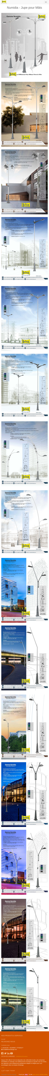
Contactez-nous (5, 1045)
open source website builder (40, 1074)
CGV (3, 1067)
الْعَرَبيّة (3, 1070)
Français (12, 1070)
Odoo (26, 1074)
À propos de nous (21, 1056)
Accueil (3, 1039)
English (7, 1070)
